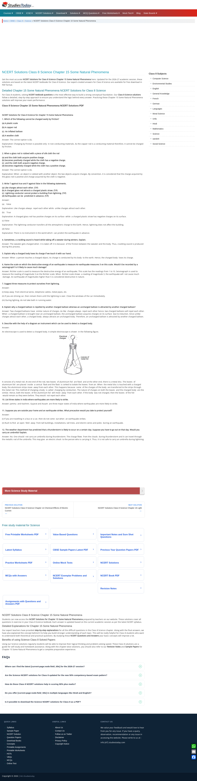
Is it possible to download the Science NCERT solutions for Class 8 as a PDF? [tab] (43, 702)
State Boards (149, 13)
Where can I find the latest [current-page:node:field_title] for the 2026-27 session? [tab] (45, 666)
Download (60, 13)
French (156, 99)
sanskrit (156, 139)
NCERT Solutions (44, 13)
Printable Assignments (16, 747)
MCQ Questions (90, 13)
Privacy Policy (61, 741)
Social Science (159, 144)
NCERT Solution (14, 734)
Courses (7, 13)
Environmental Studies (162, 84)
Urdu (155, 119)
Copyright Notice (62, 744)
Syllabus (10, 727)
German (156, 104)
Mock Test (127, 13)
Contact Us (60, 731)
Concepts (11, 744)
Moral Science (159, 114)
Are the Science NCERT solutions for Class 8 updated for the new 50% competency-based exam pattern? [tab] (56, 675)
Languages (157, 109)
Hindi (155, 124)
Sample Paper (13, 731)
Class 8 (20, 21)
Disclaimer (59, 737)
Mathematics (158, 129)
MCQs (9, 760)
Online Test (11, 763)
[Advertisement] (84, 45)
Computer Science (160, 78)
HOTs (9, 754)
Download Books (14, 741)
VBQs (9, 757)
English (156, 88)
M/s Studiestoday (27, 776)
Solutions (74, 13)
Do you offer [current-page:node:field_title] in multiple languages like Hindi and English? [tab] (48, 693)
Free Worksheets (110, 13)
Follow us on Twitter (63, 734)
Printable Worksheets (16, 750)
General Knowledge (161, 94)
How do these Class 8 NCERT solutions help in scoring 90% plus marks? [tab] (40, 684)
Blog (138, 13)
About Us (59, 727)
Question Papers (14, 737)
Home (5, 21)
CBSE (18, 13)
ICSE (28, 13)
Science (28, 21)
